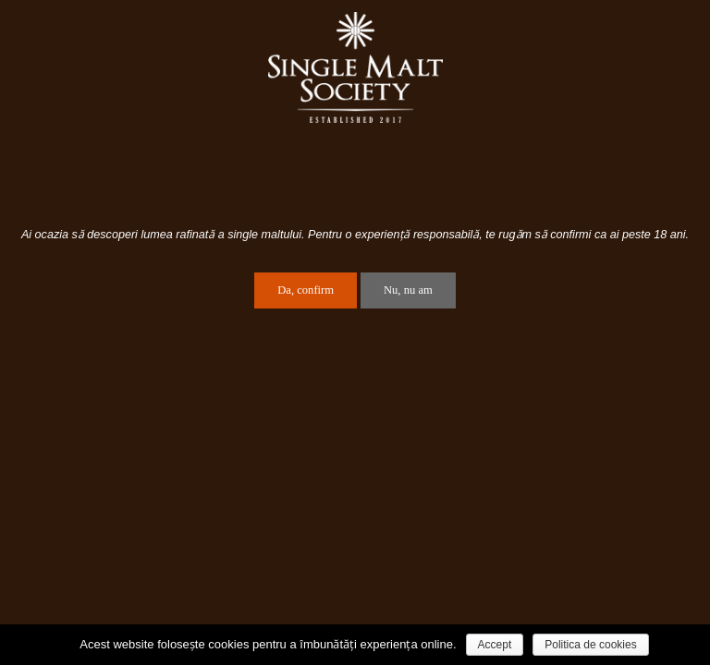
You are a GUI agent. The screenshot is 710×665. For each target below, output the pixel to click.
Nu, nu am (408, 290)
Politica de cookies (590, 644)
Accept (495, 644)
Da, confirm (305, 290)
